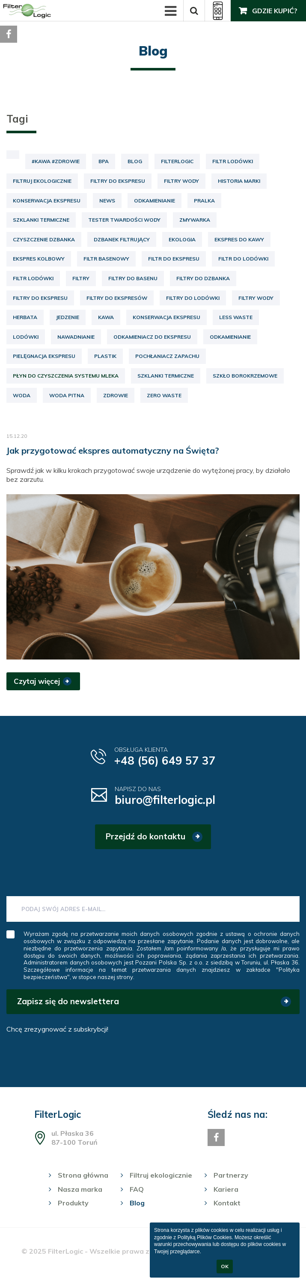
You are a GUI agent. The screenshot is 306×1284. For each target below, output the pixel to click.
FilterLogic (177, 161)
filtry (80, 278)
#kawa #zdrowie (56, 161)
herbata (25, 317)
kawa (106, 317)
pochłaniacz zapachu (167, 356)
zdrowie (115, 395)
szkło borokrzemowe (245, 375)
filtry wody (255, 298)
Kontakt (227, 1203)
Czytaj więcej (37, 681)
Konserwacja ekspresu (46, 200)
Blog (135, 161)
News (107, 200)
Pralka (204, 200)
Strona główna (83, 1175)
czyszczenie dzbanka (44, 239)
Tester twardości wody (124, 220)
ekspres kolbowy (39, 258)
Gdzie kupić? (274, 10)
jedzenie (67, 317)
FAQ (137, 1189)
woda (21, 395)
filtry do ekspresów (116, 298)
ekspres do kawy (239, 239)
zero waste (164, 395)
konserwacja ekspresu (166, 317)
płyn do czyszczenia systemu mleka (66, 375)
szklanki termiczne (165, 375)
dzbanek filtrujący (122, 239)
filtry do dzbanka (203, 278)
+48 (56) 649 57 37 (165, 760)
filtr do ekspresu (173, 258)
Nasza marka (80, 1189)
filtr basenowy (106, 258)
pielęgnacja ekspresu (44, 356)
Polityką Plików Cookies (205, 1237)
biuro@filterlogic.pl (165, 800)
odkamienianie (230, 337)
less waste (236, 317)
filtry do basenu (132, 278)
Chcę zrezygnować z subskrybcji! (57, 1029)
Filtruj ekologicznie (42, 181)
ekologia (182, 239)
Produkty (73, 1203)
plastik (105, 356)
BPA (103, 161)
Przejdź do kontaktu (145, 836)
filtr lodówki (33, 278)
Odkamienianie (154, 200)
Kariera (226, 1189)
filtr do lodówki (243, 258)
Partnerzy (231, 1175)
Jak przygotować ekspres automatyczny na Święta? (112, 450)
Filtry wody (181, 181)
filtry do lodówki (193, 298)
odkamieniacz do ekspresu (152, 337)
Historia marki (239, 181)
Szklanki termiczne (41, 220)
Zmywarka (194, 220)
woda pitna (66, 395)
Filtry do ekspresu (117, 181)
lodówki (26, 337)
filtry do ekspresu (40, 298)
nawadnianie (76, 337)
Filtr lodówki (232, 161)
